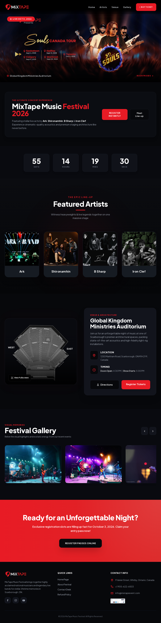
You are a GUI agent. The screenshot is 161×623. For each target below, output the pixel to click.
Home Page (63, 580)
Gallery (127, 7)
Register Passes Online (80, 543)
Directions (105, 385)
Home (91, 7)
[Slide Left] (144, 431)
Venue (115, 7)
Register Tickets (136, 384)
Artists (103, 7)
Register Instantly (115, 114)
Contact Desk (64, 590)
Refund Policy (64, 595)
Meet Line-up (139, 114)
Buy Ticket (146, 7)
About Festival (64, 585)
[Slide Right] (152, 431)
